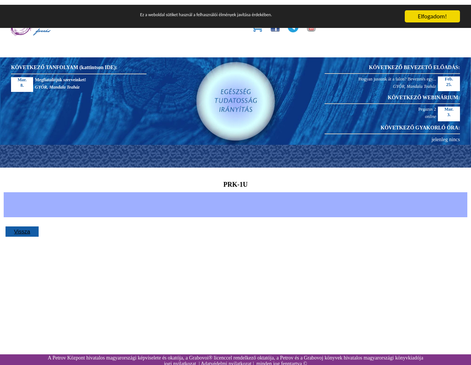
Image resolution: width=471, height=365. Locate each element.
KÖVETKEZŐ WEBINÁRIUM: (424, 93)
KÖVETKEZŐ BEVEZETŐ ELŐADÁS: (414, 62)
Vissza (22, 226)
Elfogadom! (432, 11)
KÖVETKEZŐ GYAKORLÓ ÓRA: (420, 123)
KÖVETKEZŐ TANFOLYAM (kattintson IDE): (64, 62)
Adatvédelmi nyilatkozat (226, 359)
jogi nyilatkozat (180, 359)
